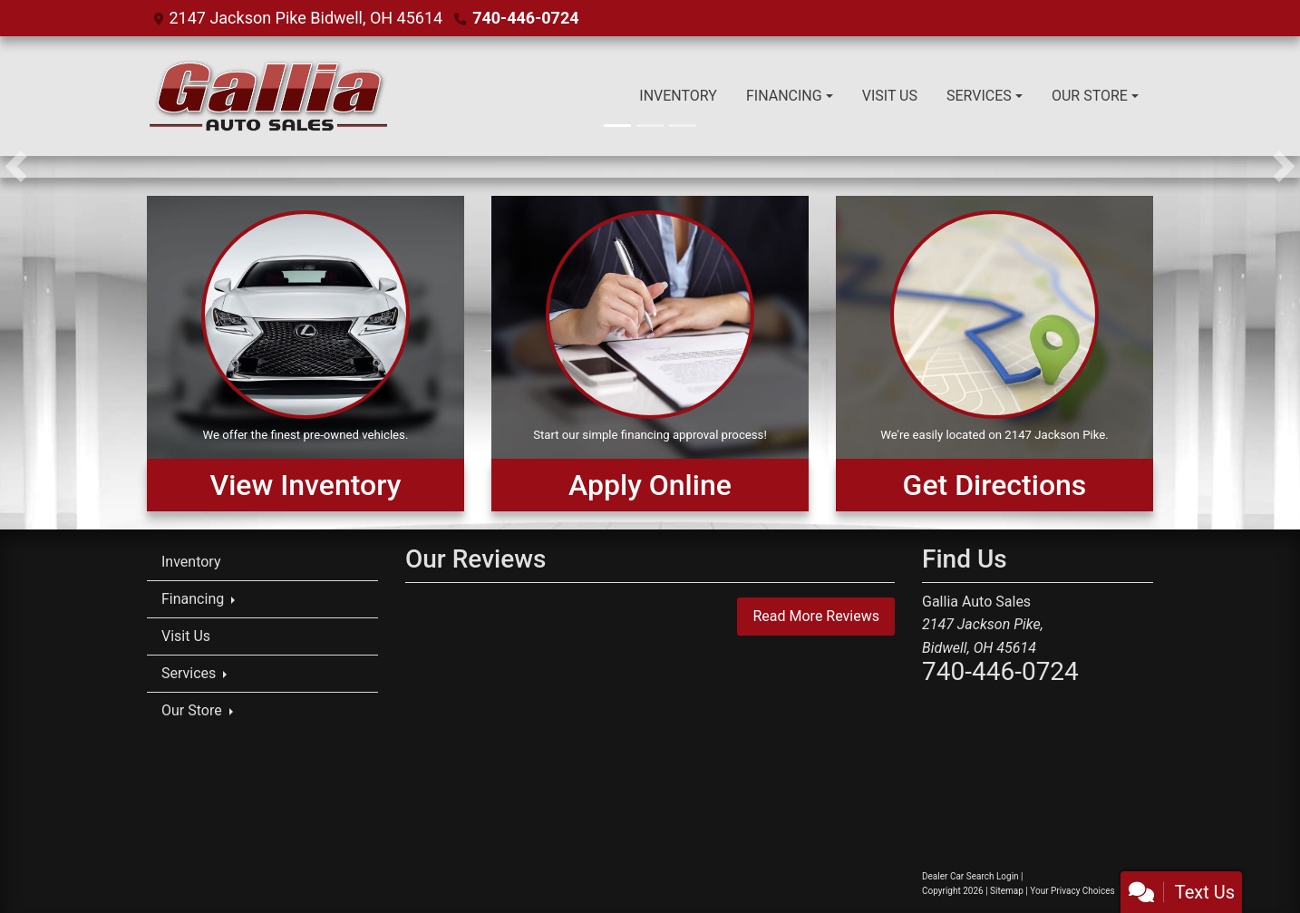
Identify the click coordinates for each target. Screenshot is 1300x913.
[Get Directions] (994, 353)
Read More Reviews (815, 616)
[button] (16, 167)
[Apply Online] (650, 353)
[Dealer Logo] (267, 96)
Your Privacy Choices (1088, 891)
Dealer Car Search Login (970, 876)
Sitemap (1007, 891)
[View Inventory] (305, 353)
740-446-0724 (525, 17)
